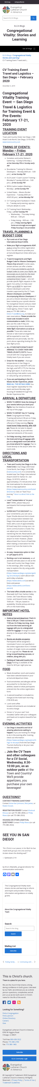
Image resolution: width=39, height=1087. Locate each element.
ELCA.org (7, 2)
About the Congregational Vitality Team (18, 910)
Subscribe (13, 951)
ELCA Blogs (7, 55)
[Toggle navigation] (29, 48)
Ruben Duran (8, 806)
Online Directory (9, 1018)
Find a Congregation (11, 1013)
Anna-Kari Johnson (16, 803)
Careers (6, 1021)
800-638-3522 (15, 1039)
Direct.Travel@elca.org (15, 314)
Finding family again (11, 962)
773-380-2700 (13, 1042)
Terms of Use (29, 1080)
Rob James (29, 803)
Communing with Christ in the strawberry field (26, 962)
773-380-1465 (11, 1044)
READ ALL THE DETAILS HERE (18, 384)
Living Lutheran (19, 2)
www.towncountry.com (11, 142)
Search (8, 924)
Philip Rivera (24, 822)
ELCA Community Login (19, 1059)
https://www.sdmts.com (16, 580)
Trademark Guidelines (11, 1082)
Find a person (8, 1016)
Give (4, 1023)
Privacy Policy (17, 1080)
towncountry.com (14, 472)
